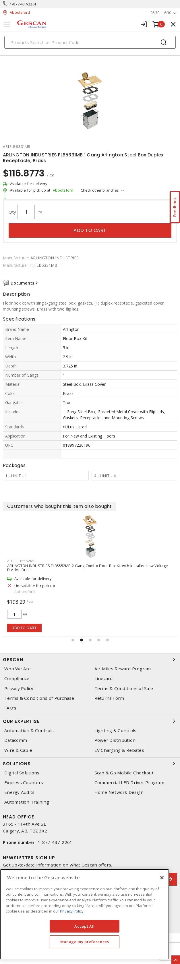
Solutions (90, 763)
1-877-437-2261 (23, 4)
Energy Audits (19, 792)
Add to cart (90, 230)
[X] (162, 877)
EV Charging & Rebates (119, 750)
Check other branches (100, 190)
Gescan (90, 659)
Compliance (17, 678)
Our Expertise (90, 721)
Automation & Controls (29, 730)
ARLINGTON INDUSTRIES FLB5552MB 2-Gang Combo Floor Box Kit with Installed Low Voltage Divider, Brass (87, 567)
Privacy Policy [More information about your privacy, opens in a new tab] (72, 911)
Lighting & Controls (115, 730)
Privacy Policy (19, 688)
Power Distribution (115, 740)
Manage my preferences (84, 941)
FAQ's (10, 708)
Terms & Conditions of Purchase (39, 698)
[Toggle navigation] (7, 24)
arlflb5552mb (21, 560)
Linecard (103, 678)
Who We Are (17, 668)
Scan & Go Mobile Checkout (124, 773)
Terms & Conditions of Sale (123, 688)
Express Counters (23, 782)
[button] (72, 640)
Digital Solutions (21, 773)
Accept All (84, 926)
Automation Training (26, 802)
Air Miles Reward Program (122, 668)
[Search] (90, 42)
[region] (84, 914)
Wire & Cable (18, 750)
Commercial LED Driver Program (129, 782)
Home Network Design (119, 792)
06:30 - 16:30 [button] (160, 12)
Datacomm (15, 740)
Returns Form (109, 698)
